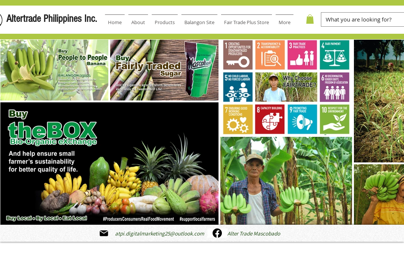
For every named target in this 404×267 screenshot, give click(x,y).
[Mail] (104, 233)
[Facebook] (217, 233)
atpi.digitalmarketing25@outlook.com (159, 233)
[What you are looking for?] (360, 19)
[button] (310, 19)
